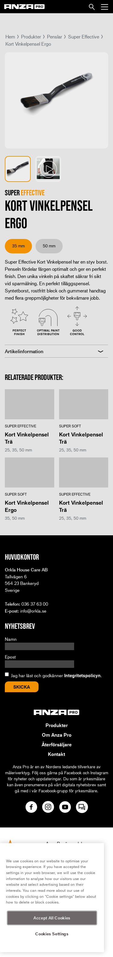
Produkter (31, 36)
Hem (10, 36)
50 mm (49, 245)
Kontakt (56, 754)
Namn (11, 639)
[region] (52, 897)
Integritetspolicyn (82, 675)
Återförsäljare (57, 744)
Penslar (54, 36)
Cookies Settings (52, 933)
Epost (10, 656)
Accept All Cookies (52, 917)
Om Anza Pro (56, 735)
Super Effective (83, 36)
